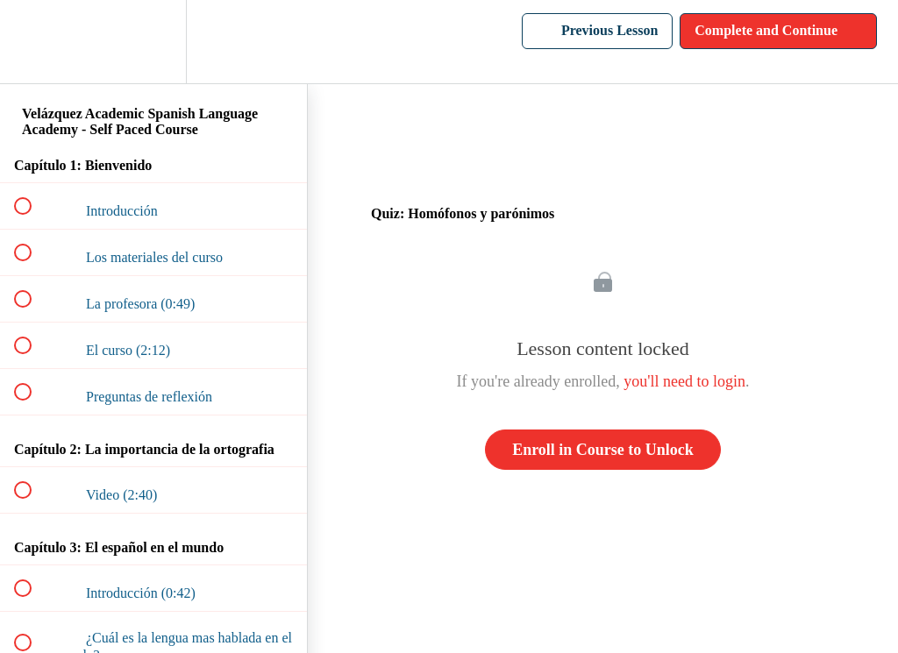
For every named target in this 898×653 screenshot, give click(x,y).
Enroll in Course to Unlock (603, 449)
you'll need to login (684, 381)
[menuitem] (153, 41)
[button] (32, 41)
